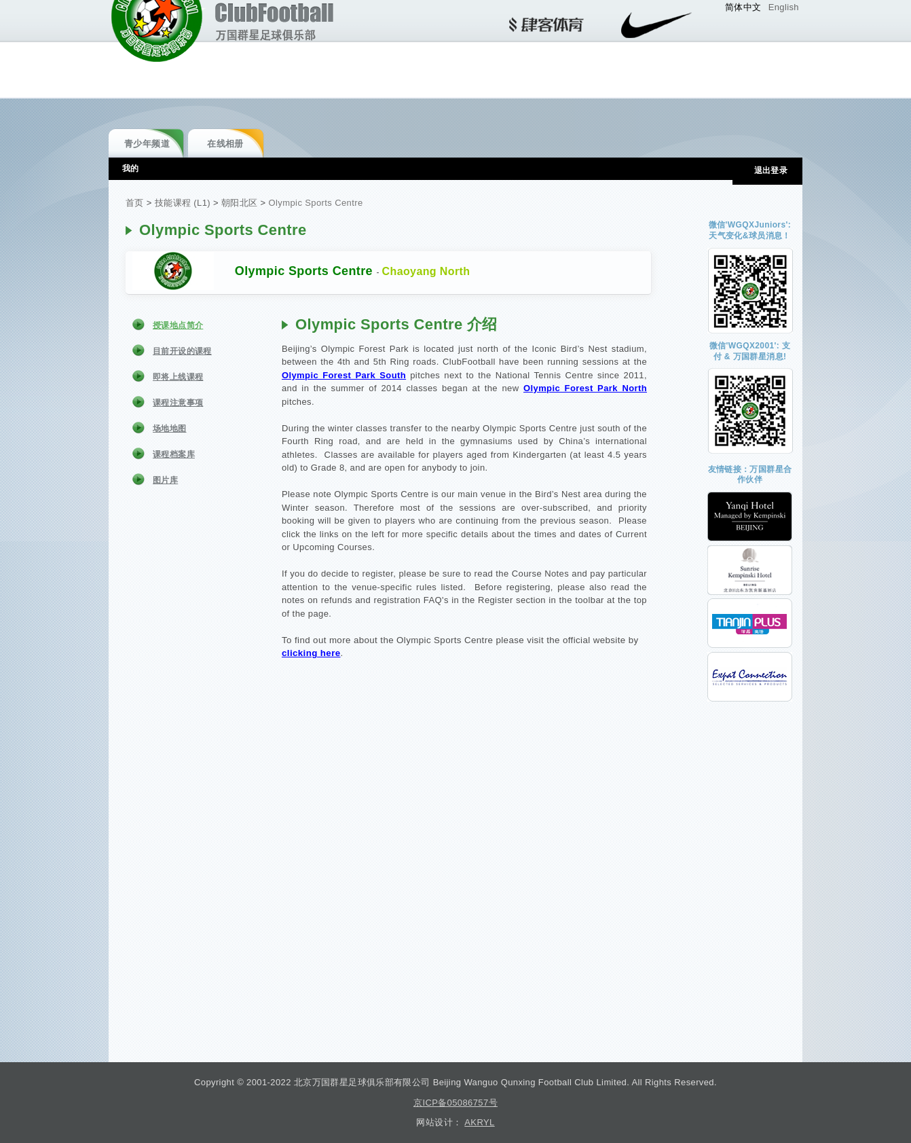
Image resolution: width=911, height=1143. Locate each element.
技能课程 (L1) (182, 203)
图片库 (165, 480)
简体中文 (743, 7)
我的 (130, 168)
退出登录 (771, 170)
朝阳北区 (239, 203)
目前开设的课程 (182, 351)
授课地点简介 (178, 325)
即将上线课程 (178, 377)
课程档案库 (174, 454)
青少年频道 (147, 144)
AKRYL (479, 1122)
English (783, 7)
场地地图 (170, 428)
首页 (135, 203)
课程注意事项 (178, 402)
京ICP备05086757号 (455, 1102)
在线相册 (225, 144)
